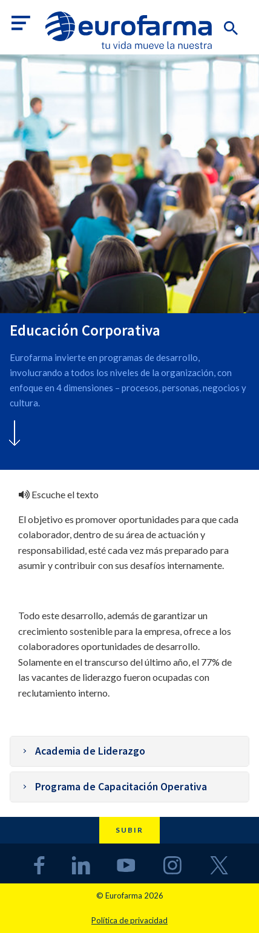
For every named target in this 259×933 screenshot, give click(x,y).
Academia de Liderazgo (90, 751)
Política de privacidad (129, 920)
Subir (129, 829)
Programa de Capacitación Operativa (121, 786)
